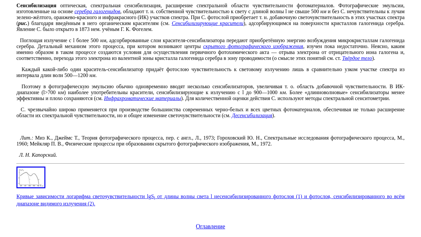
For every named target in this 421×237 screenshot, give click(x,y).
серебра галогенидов (97, 11)
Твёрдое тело (357, 58)
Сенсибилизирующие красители (207, 23)
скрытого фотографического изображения (253, 46)
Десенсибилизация (252, 115)
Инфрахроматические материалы (142, 98)
